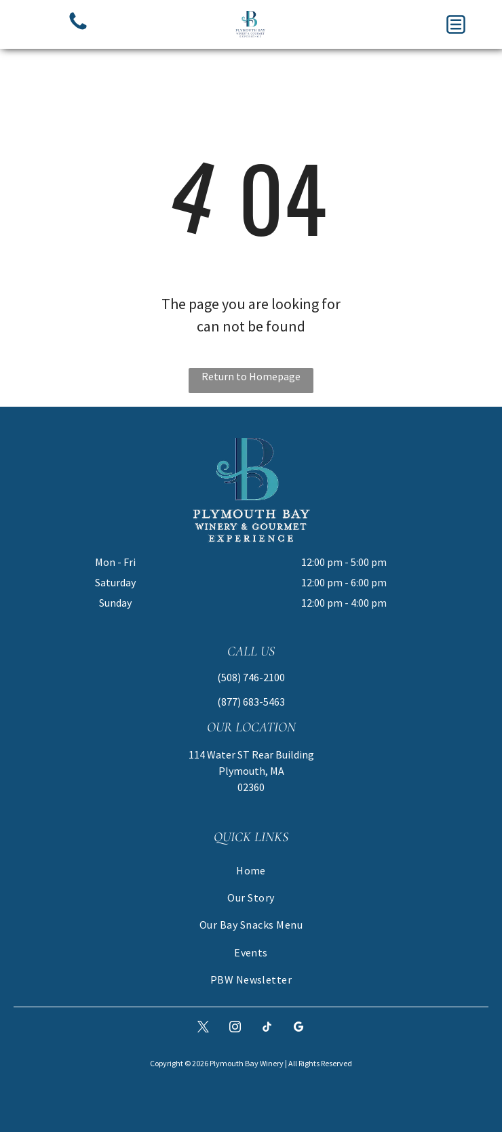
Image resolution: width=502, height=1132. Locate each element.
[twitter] (203, 1028)
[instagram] (235, 1028)
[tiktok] (267, 1028)
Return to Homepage (251, 376)
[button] (455, 24)
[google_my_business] (299, 1028)
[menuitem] (251, 869)
